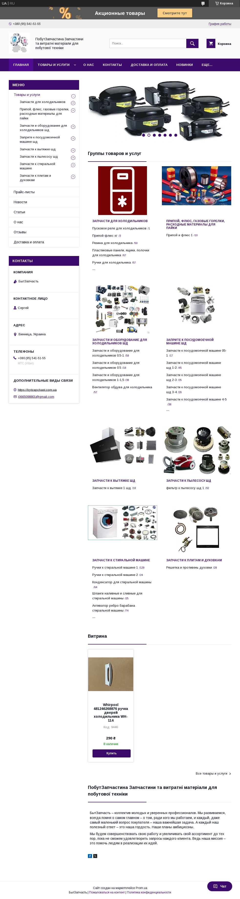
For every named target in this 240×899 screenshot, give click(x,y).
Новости (20, 202)
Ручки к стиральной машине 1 (115, 567)
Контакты (112, 65)
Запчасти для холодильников (120, 221)
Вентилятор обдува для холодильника (122, 387)
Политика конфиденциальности (149, 892)
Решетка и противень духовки (189, 567)
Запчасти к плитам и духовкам (194, 560)
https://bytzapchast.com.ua (37, 389)
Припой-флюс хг (104, 235)
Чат (219, 886)
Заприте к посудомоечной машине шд (190, 341)
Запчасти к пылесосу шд (188, 480)
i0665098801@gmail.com (36, 396)
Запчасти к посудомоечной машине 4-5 (196, 399)
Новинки (184, 65)
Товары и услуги (54, 65)
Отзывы (20, 232)
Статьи (19, 212)
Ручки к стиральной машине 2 (115, 575)
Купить (111, 753)
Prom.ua (141, 888)
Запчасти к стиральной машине (121, 560)
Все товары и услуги (211, 773)
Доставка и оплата (149, 65)
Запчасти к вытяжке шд (113, 480)
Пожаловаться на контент (107, 892)
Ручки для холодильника (111, 262)
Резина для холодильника (112, 243)
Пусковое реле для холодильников (119, 228)
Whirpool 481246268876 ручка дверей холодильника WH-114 (111, 712)
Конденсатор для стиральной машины (121, 582)
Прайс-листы (24, 192)
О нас (88, 65)
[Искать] (192, 43)
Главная (21, 65)
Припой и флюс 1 (179, 235)
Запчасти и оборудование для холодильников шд (119, 341)
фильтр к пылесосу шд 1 (185, 488)
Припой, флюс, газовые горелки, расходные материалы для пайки (195, 224)
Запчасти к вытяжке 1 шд (111, 488)
